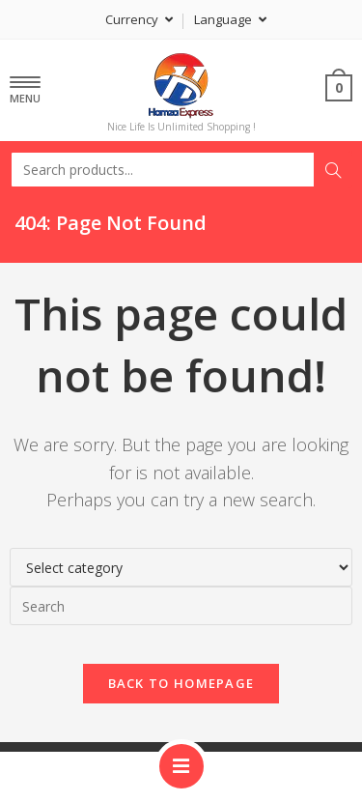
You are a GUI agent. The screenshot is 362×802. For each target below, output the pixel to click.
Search (333, 170)
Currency (139, 19)
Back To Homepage (181, 683)
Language (230, 19)
